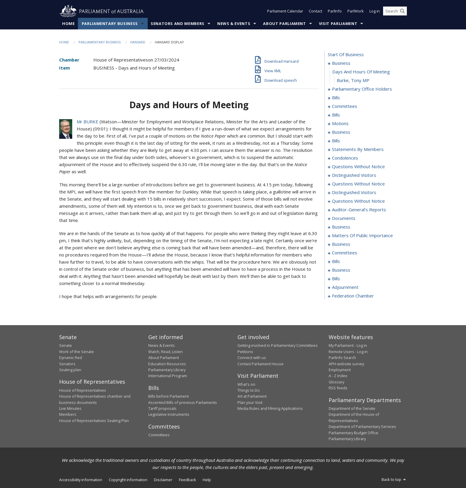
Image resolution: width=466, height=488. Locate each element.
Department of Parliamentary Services (362, 426)
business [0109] (341, 132)
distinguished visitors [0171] (354, 175)
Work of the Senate (76, 351)
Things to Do (248, 390)
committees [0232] (344, 253)
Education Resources (167, 363)
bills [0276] (336, 279)
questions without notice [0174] (358, 184)
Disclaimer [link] (163, 480)
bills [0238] (336, 262)
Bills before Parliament (168, 396)
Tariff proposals (162, 408)
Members (67, 414)
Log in (374, 11)
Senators (67, 363)
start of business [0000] (346, 55)
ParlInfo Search (342, 358)
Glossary (336, 382)
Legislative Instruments (168, 414)
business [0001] (341, 63)
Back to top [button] (394, 479)
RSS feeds (338, 388)
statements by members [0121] (358, 149)
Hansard (137, 42)
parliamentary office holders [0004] (362, 89)
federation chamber (353, 296)
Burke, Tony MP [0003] (353, 81)
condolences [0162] (345, 158)
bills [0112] (336, 141)
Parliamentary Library (166, 369)
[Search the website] (395, 11)
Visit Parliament (338, 23)
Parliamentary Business (110, 23)
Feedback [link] (187, 480)
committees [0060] (344, 106)
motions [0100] (340, 124)
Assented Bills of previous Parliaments (182, 402)
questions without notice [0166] (358, 167)
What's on (246, 384)
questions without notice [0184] (358, 201)
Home (68, 23)
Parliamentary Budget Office (353, 432)
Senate (65, 345)
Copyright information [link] (128, 480)
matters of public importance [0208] (362, 236)
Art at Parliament (252, 396)
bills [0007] (336, 98)
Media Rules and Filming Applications (270, 408)
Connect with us (251, 358)
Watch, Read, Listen (165, 351)
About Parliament (284, 23)
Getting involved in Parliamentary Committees (277, 345)
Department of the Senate (352, 408)
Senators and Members (177, 23)
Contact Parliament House (260, 363)
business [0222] (341, 244)
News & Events (233, 23)
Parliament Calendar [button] (285, 11)
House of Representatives (82, 390)
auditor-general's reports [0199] (359, 210)
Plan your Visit (249, 402)
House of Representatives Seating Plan (94, 420)
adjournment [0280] (345, 287)
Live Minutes (70, 408)
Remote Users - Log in (348, 351)
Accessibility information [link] (80, 480)
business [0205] (341, 227)
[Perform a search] (402, 11)
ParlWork (355, 11)
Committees (159, 435)
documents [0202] (343, 218)
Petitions (245, 351)
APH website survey (346, 363)
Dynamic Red (70, 358)
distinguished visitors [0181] (354, 193)
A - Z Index (338, 376)
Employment (340, 369)
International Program (167, 376)
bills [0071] (336, 115)
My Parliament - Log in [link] (348, 345)
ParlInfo (335, 11)
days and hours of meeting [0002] (361, 72)
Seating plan (70, 369)
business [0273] (341, 270)
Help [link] (207, 480)
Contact (315, 11)
